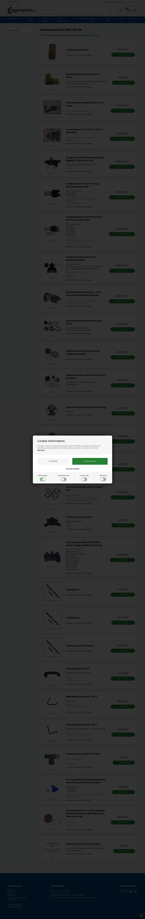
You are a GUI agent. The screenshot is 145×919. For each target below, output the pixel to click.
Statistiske (103, 477)
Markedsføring (63, 477)
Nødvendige (42, 477)
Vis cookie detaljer (72, 469)
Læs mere (41, 450)
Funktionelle (84, 477)
